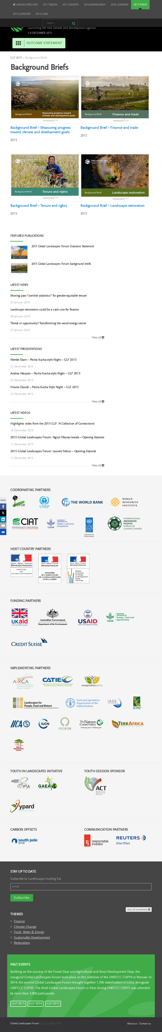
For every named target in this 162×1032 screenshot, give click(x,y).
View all (98, 337)
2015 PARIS (140, 4)
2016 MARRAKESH (95, 4)
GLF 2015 (16, 58)
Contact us (145, 1023)
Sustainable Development (32, 937)
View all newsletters (138, 909)
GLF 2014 (35, 1003)
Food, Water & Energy (29, 932)
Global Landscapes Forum (24, 1023)
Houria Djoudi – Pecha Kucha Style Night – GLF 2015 (44, 387)
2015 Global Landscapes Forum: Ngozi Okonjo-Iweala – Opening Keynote (57, 437)
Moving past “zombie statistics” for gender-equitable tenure (48, 295)
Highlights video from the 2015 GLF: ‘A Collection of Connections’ (52, 423)
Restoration (22, 943)
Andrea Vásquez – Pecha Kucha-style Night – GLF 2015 (45, 373)
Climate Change (25, 927)
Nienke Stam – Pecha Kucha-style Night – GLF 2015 (43, 360)
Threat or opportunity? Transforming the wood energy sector (48, 323)
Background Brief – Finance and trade (109, 128)
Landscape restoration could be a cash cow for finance (44, 309)
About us (132, 1023)
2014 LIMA (42, 14)
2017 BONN (50, 4)
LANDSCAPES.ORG (25, 4)
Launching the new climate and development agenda (62, 28)
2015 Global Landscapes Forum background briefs (61, 264)
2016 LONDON (119, 4)
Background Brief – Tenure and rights (38, 206)
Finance (19, 921)
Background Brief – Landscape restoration (112, 206)
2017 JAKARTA (70, 4)
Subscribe (22, 898)
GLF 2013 (53, 1003)
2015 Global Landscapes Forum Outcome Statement (62, 246)
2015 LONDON (22, 14)
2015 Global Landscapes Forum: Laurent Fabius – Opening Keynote (53, 451)
